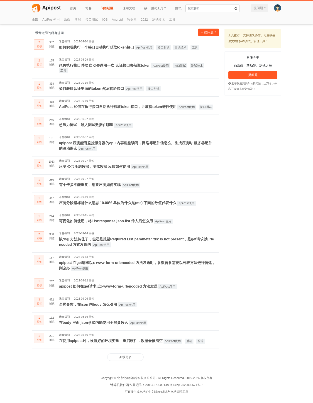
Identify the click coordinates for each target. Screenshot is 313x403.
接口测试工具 (153, 8)
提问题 (258, 8)
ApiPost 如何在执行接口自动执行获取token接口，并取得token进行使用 (117, 107)
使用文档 (128, 8)
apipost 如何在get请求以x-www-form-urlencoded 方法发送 (108, 286)
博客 (88, 8)
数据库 (132, 19)
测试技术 (158, 19)
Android (117, 19)
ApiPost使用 (51, 19)
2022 (144, 19)
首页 (73, 8)
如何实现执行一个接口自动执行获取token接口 (96, 47)
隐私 (178, 8)
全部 (35, 19)
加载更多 (125, 357)
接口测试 (91, 19)
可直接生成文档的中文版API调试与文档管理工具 (156, 391)
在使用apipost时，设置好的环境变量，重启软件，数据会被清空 (111, 341)
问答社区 (107, 8)
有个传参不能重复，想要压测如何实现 (90, 185)
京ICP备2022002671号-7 (186, 385)
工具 (172, 19)
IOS (105, 19)
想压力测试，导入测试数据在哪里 (86, 125)
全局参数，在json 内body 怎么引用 (88, 304)
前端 (78, 19)
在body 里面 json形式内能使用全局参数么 (93, 323)
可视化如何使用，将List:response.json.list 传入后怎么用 (106, 221)
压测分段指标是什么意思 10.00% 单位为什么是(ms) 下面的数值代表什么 (117, 203)
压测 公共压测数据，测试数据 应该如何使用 (94, 167)
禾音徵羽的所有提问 (49, 33)
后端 (67, 19)
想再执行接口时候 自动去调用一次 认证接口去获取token (105, 65)
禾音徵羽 (64, 41)
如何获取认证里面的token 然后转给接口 (91, 88)
